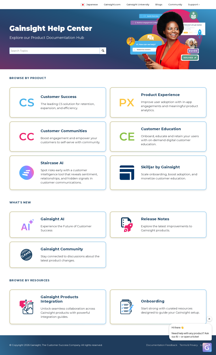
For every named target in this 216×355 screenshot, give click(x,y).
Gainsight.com (112, 4)
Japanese (89, 4)
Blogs (158, 4)
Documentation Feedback (161, 345)
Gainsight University (138, 4)
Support (193, 4)
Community (175, 4)
